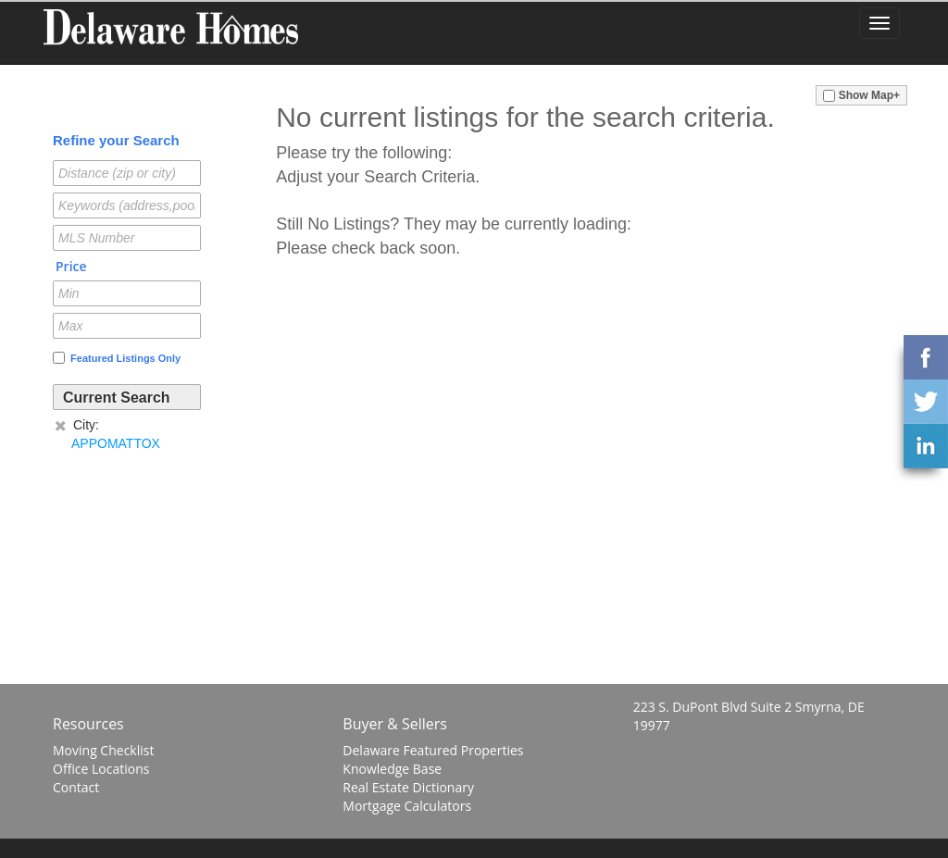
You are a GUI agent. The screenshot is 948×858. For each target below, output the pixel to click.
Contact (76, 787)
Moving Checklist (103, 750)
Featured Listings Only (117, 358)
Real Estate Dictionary (408, 787)
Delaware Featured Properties (433, 750)
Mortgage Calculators (407, 805)
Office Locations (101, 768)
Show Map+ (861, 95)
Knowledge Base (392, 768)
